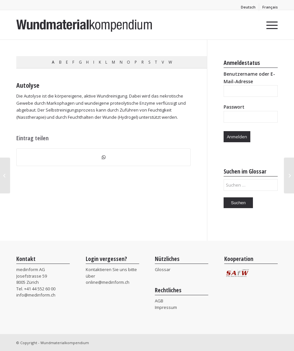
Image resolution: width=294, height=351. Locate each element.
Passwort (234, 107)
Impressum (166, 307)
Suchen (238, 202)
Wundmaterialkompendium (64, 342)
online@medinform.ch (107, 282)
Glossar (162, 269)
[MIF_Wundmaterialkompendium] (84, 24)
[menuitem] (248, 7)
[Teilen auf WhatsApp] (103, 157)
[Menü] (269, 24)
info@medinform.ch (35, 295)
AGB (159, 301)
